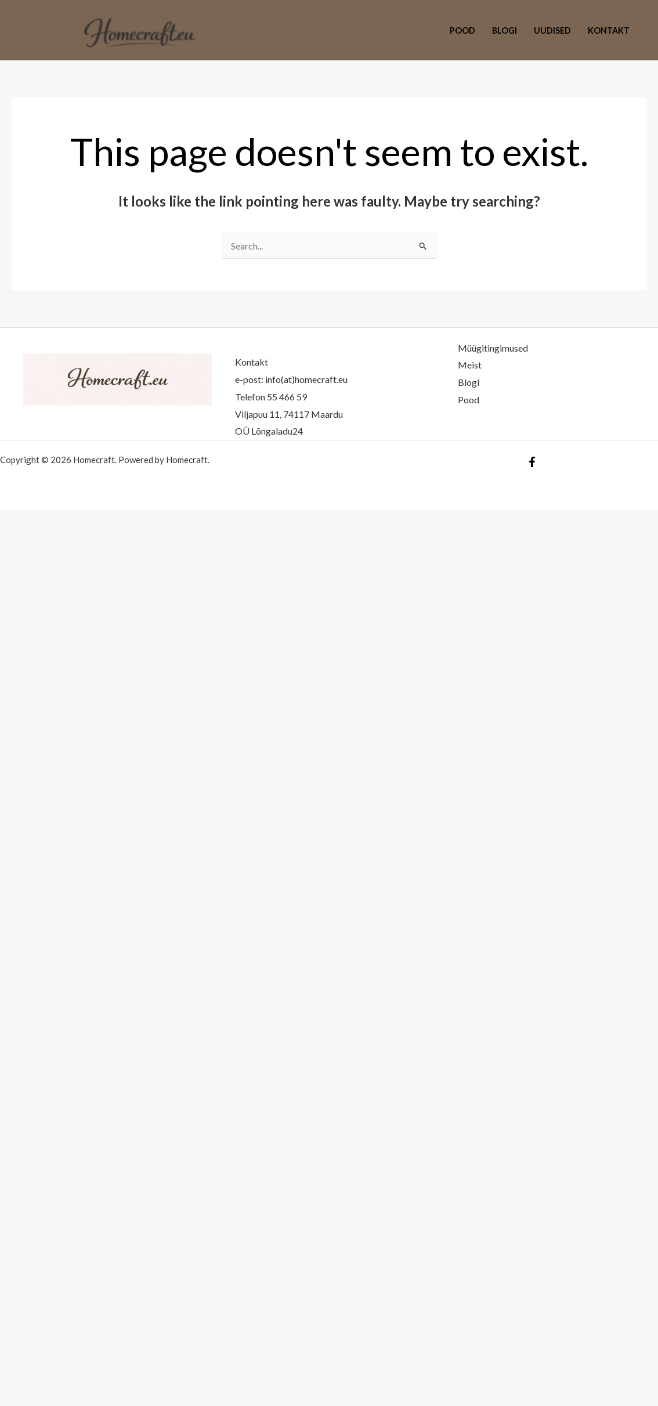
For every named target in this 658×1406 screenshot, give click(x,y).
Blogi (504, 30)
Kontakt (609, 30)
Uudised (552, 30)
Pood (462, 30)
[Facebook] (532, 462)
